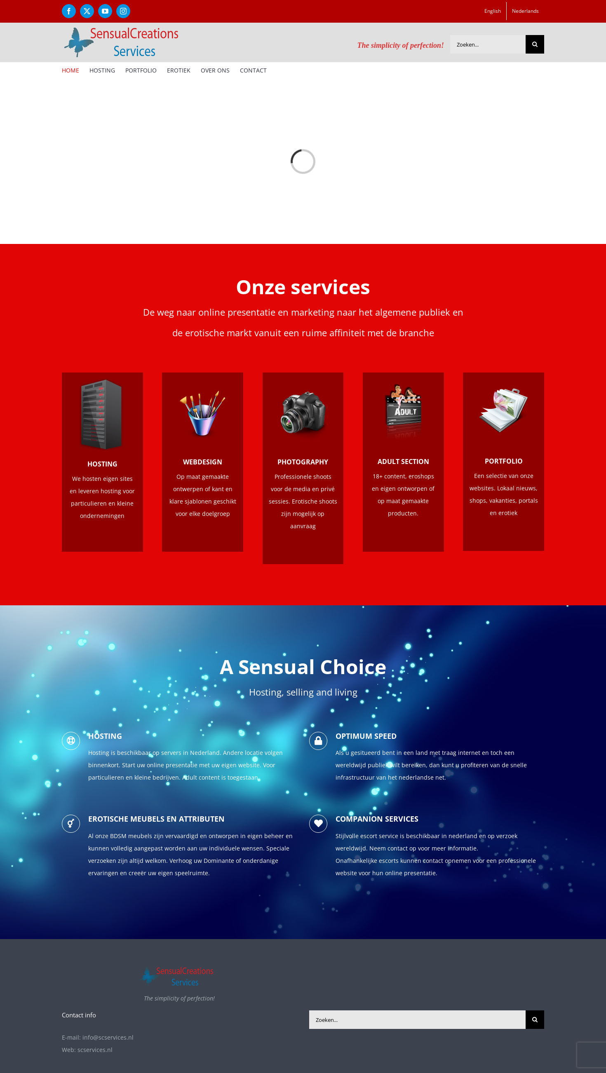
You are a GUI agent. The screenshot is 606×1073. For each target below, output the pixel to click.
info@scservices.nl (108, 1037)
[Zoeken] (535, 44)
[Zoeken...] (488, 44)
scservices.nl (95, 1050)
